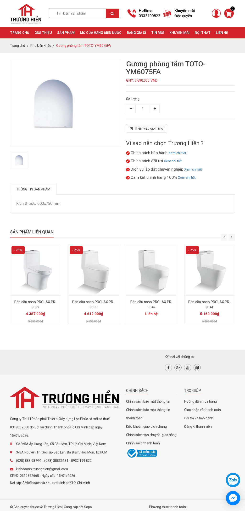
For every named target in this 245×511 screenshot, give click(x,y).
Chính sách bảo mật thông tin (148, 401)
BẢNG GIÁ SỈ (136, 33)
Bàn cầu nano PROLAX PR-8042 (151, 304)
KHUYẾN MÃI (179, 33)
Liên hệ (222, 33)
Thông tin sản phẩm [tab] (33, 189)
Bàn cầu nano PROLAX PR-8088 (93, 304)
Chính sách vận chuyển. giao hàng (151, 435)
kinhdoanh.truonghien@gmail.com (42, 469)
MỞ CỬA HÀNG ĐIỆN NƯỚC (101, 33)
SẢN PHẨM (66, 33)
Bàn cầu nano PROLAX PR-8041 (209, 304)
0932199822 (149, 16)
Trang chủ (17, 45)
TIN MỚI (157, 33)
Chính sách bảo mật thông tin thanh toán (148, 414)
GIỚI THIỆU (43, 33)
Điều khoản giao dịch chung (146, 426)
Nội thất (203, 33)
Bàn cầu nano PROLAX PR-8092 (35, 304)
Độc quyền (183, 16)
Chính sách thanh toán (143, 443)
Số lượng (132, 99)
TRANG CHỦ (19, 33)
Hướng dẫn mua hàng (200, 401)
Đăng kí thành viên (198, 426)
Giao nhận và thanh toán (202, 410)
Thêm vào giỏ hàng (146, 128)
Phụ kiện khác (40, 45)
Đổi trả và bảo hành (198, 418)
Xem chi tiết (177, 153)
